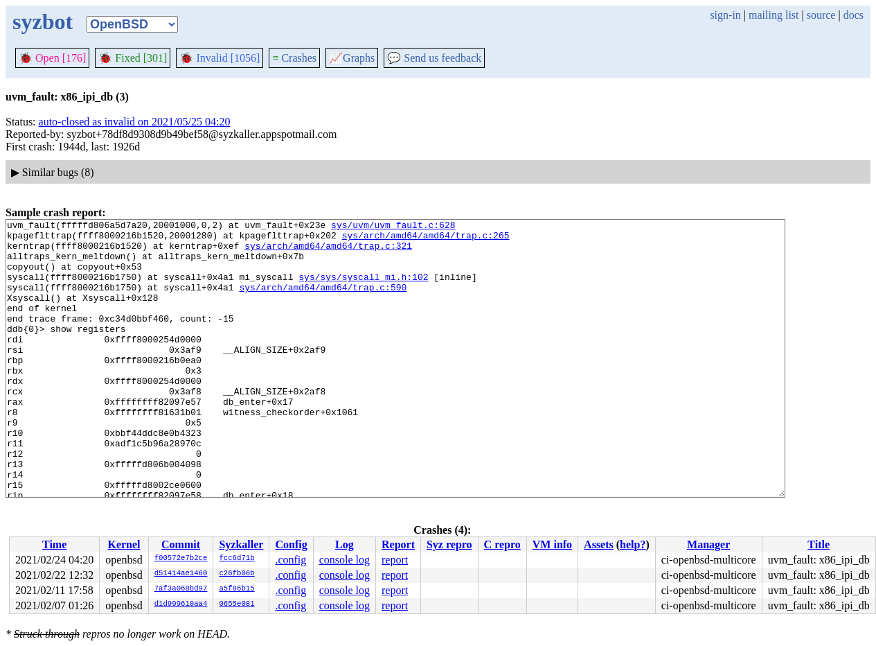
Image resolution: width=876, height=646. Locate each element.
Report (398, 544)
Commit (180, 544)
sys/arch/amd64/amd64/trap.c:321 (328, 251)
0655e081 (236, 604)
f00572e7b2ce (181, 559)
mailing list (773, 15)
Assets (599, 544)
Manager (708, 544)
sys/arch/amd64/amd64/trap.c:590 (322, 301)
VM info (552, 544)
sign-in (725, 15)
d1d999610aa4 (181, 604)
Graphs (352, 58)
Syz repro (449, 544)
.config (290, 560)
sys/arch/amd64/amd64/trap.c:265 (426, 239)
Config (291, 544)
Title (818, 544)
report (395, 560)
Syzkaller (241, 544)
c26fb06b (236, 574)
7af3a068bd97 (181, 589)
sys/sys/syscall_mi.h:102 (363, 289)
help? (632, 544)
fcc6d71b (236, 559)
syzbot (42, 21)
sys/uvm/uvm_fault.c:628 (393, 226)
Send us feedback (434, 58)
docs (853, 15)
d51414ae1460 (181, 574)
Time (54, 544)
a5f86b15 (236, 589)
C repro (502, 544)
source (821, 15)
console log (344, 560)
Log (344, 544)
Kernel (123, 544)
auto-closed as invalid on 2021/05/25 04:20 (135, 122)
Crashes (294, 58)
